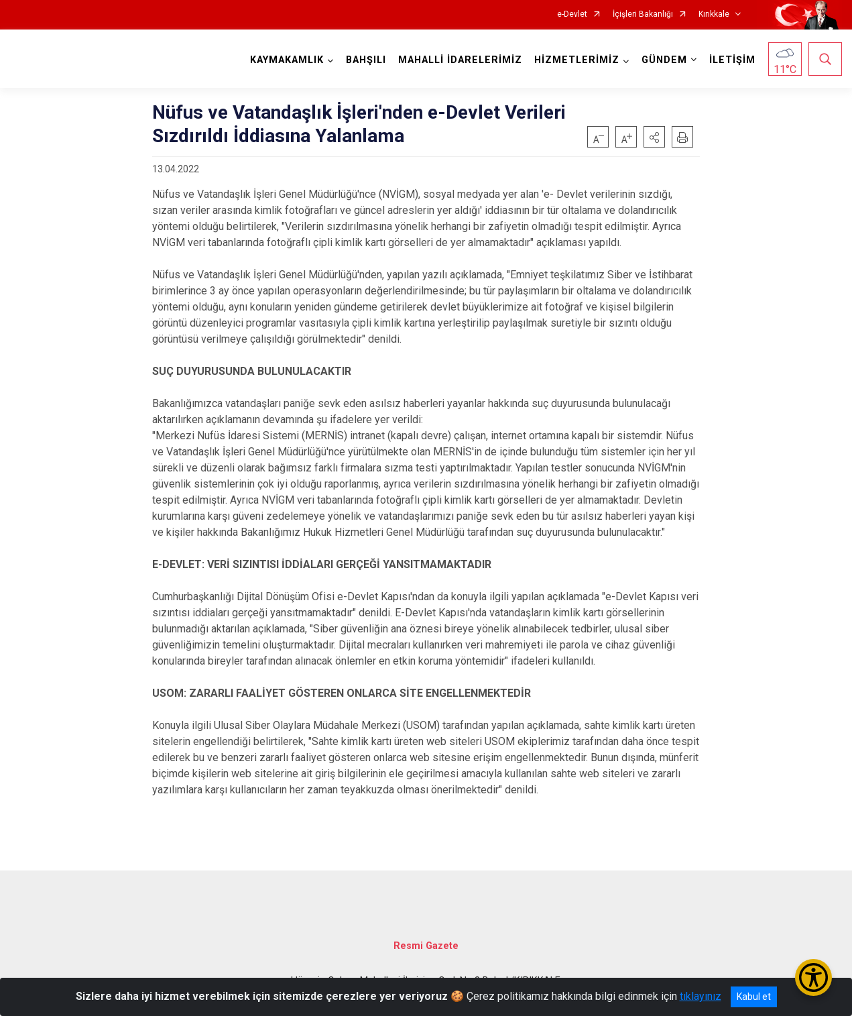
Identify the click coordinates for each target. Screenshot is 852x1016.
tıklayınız (700, 996)
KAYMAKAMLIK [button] (287, 60)
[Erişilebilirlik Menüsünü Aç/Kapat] (813, 977)
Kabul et (754, 996)
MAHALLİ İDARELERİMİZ (460, 60)
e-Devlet (572, 14)
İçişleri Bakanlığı (643, 14)
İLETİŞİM (732, 60)
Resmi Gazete (426, 946)
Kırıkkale (713, 14)
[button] (654, 137)
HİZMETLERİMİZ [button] (576, 60)
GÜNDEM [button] (664, 60)
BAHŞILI (366, 60)
